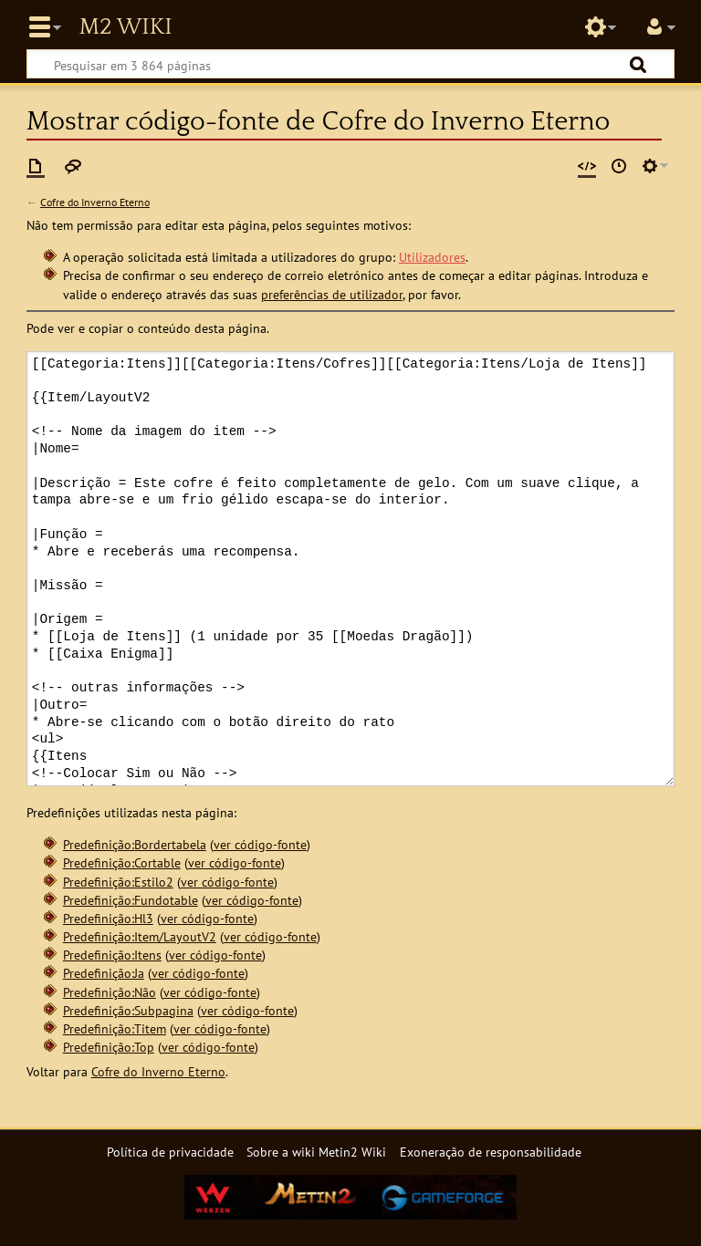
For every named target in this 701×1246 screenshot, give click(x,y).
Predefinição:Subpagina (128, 1010)
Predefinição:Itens (112, 954)
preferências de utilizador (332, 294)
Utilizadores (432, 256)
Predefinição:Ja (103, 972)
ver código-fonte (260, 844)
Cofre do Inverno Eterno (95, 202)
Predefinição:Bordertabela (134, 844)
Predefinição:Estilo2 (118, 881)
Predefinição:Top (108, 1046)
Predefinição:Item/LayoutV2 (139, 936)
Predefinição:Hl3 (108, 918)
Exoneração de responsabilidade (490, 1151)
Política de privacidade (170, 1151)
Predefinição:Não (109, 992)
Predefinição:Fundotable (130, 900)
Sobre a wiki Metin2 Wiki (316, 1151)
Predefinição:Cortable (122, 862)
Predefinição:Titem (114, 1028)
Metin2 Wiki (125, 27)
